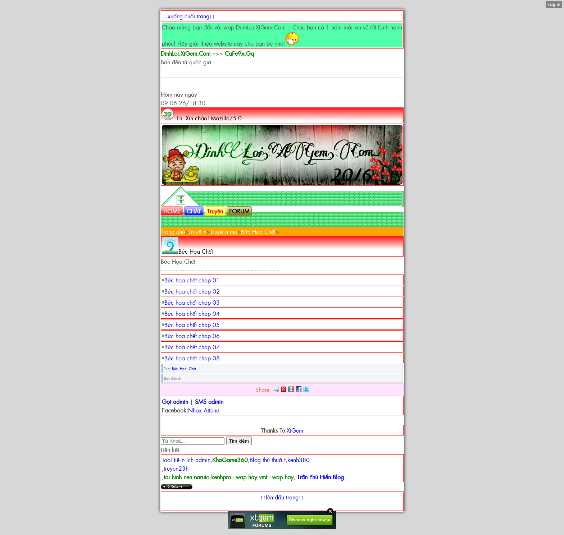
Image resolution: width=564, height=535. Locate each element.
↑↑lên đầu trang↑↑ (282, 497)
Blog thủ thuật (268, 459)
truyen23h (176, 468)
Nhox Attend (203, 410)
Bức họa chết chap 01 (192, 280)
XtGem (295, 430)
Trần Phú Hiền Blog (320, 476)
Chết (192, 368)
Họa (183, 368)
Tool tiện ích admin (186, 459)
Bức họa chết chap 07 (192, 346)
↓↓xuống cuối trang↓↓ (188, 15)
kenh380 (298, 459)
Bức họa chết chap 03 (192, 302)
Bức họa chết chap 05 (192, 324)
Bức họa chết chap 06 (192, 335)
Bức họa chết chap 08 (192, 358)
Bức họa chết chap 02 (192, 291)
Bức (175, 368)
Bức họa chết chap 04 (192, 313)
